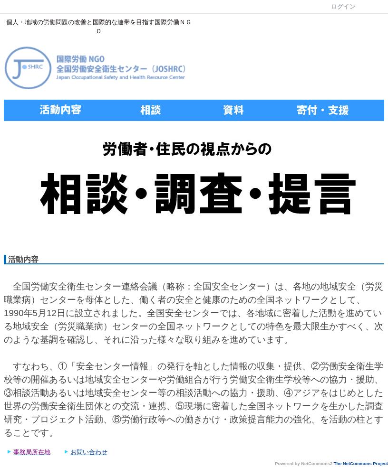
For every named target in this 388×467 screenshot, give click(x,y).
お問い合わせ (88, 452)
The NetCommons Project (361, 463)
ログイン (343, 6)
